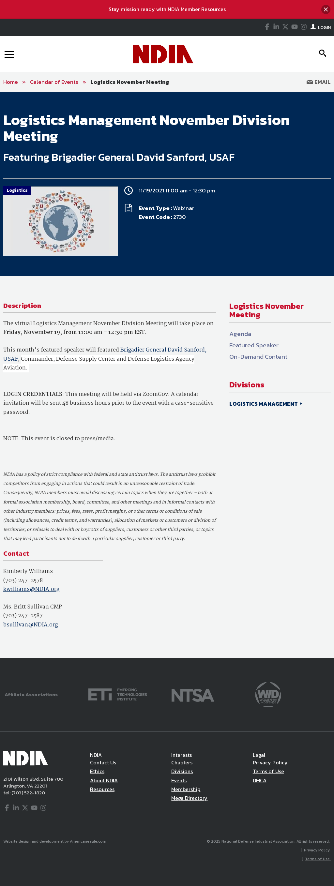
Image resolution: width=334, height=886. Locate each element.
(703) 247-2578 (23, 580)
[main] (167, 375)
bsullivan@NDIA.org (30, 625)
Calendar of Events (54, 82)
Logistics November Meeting (129, 82)
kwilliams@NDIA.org (31, 589)
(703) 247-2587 (23, 615)
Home (10, 82)
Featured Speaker (254, 345)
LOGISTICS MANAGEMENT (264, 403)
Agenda (240, 333)
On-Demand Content (258, 356)
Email (319, 82)
